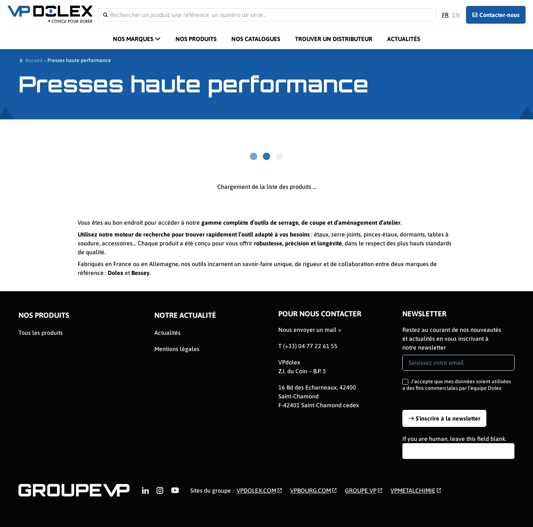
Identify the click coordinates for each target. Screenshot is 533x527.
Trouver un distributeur (333, 38)
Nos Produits (196, 38)
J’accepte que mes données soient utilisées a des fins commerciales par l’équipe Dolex (456, 384)
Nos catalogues (255, 38)
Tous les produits (41, 332)
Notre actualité (185, 315)
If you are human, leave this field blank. (454, 438)
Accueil (34, 60)
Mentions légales (177, 349)
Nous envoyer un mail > (309, 329)
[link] (145, 490)
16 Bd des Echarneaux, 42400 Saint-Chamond (317, 392)
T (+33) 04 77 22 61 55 (308, 346)
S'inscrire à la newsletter (448, 418)
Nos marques (133, 38)
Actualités (403, 38)
